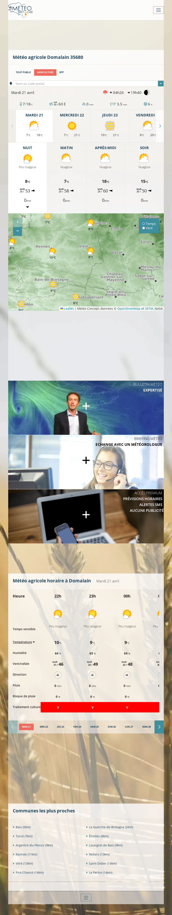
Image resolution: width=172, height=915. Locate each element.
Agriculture (45, 72)
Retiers (98, 854)
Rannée (25, 854)
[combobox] (89, 84)
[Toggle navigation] (158, 10)
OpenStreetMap (128, 308)
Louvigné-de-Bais (104, 845)
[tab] (26, 727)
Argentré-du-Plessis (33, 845)
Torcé (22, 836)
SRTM (149, 308)
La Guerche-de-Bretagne (109, 827)
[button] (53, 286)
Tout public (23, 72)
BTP (61, 72)
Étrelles (97, 836)
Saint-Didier (101, 863)
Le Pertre (99, 872)
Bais (21, 827)
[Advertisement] (91, 34)
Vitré (23, 863)
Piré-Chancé (28, 872)
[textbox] (89, 84)
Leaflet (67, 308)
